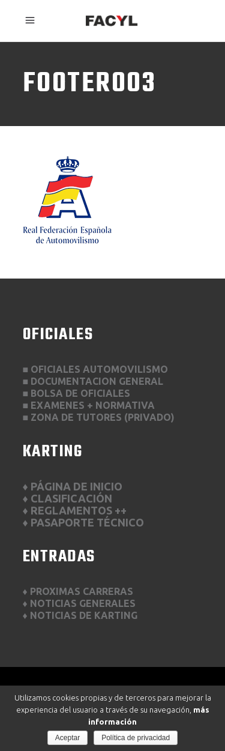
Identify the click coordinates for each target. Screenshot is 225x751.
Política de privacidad (135, 738)
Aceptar (67, 738)
